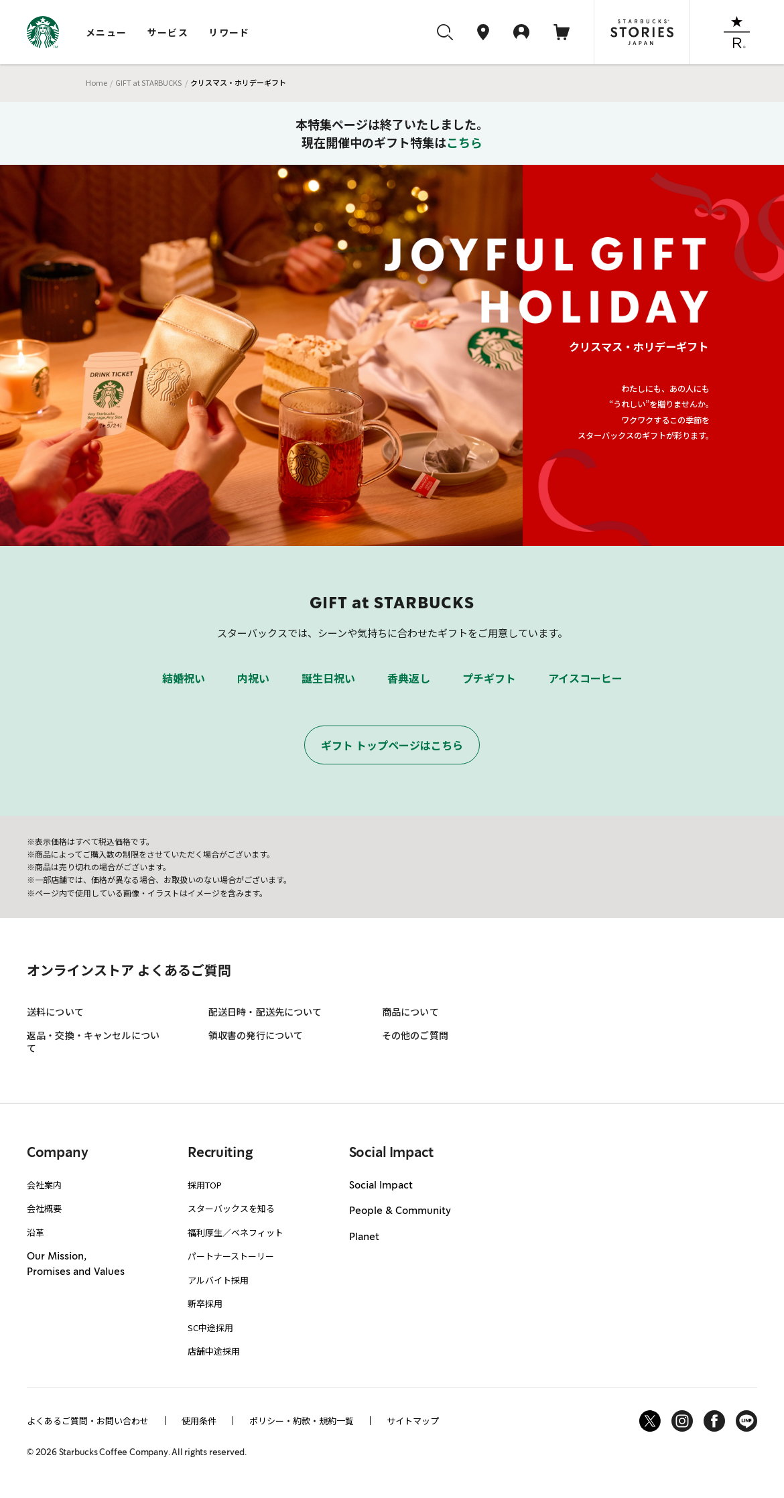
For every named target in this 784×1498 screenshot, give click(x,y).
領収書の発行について (255, 1035)
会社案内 (44, 1184)
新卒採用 (205, 1303)
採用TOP (205, 1184)
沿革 (35, 1232)
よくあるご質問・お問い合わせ (88, 1420)
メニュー (106, 32)
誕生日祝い (328, 678)
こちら (464, 142)
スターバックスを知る (231, 1208)
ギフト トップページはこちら (392, 745)
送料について (55, 1011)
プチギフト (489, 678)
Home (96, 82)
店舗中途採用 (214, 1351)
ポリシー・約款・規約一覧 (301, 1420)
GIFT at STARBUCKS (148, 82)
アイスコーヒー (585, 678)
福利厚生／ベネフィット (235, 1232)
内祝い (253, 678)
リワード (229, 32)
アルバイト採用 (218, 1280)
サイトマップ (413, 1420)
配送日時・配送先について (265, 1011)
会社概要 (44, 1208)
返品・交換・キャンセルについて (93, 1041)
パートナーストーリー (231, 1255)
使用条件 (199, 1420)
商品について (410, 1011)
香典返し (408, 678)
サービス (168, 32)
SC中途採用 (210, 1327)
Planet (364, 1237)
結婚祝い (183, 678)
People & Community (400, 1211)
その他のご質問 (415, 1035)
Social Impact (381, 1185)
